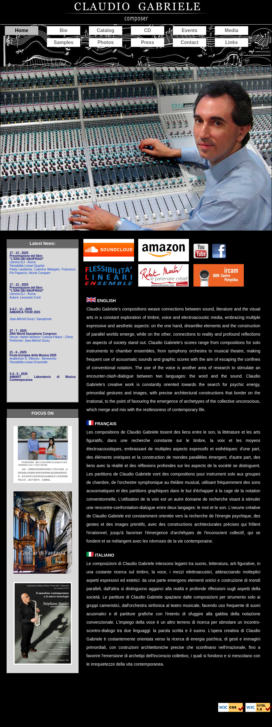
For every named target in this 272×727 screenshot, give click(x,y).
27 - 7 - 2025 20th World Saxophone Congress (33, 332)
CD (147, 30)
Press (147, 42)
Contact (190, 42)
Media (231, 30)
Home (21, 30)
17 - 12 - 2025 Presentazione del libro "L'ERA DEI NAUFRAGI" (27, 255)
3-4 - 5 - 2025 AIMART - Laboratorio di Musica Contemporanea (43, 376)
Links (231, 42)
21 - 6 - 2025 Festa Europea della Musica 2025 (33, 354)
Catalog (106, 30)
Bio (63, 30)
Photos (105, 42)
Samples (63, 42)
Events (189, 30)
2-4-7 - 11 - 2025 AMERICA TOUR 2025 (25, 311)
